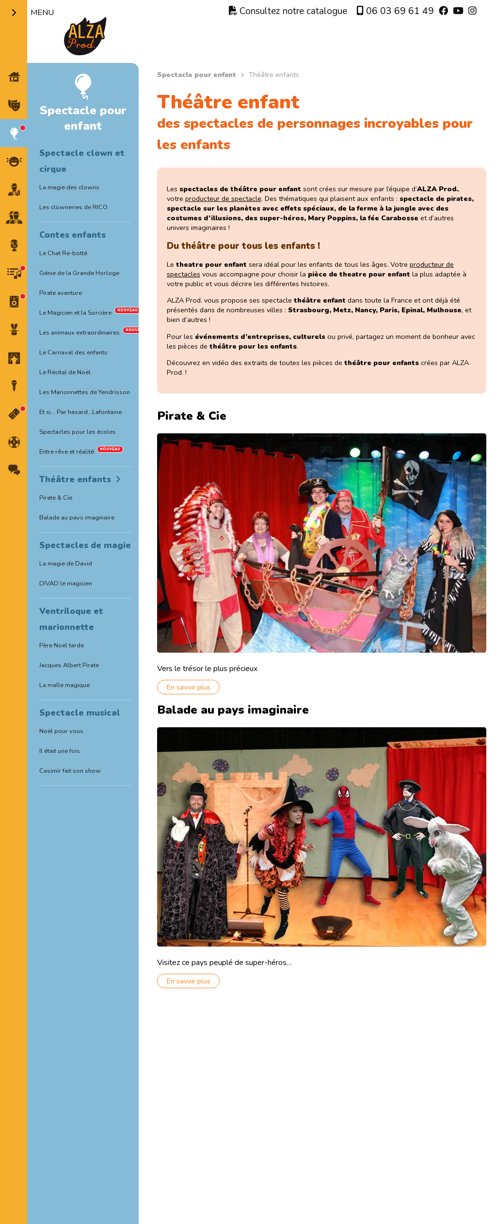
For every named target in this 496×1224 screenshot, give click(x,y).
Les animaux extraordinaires (79, 332)
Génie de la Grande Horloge (79, 273)
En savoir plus (193, 683)
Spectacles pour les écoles (77, 432)
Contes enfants (72, 235)
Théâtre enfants (75, 479)
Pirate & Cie (55, 497)
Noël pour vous (61, 731)
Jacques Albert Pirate (69, 665)
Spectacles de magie (85, 545)
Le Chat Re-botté (63, 253)
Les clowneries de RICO (73, 207)
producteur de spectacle (228, 198)
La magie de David (65, 563)
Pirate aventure (60, 293)
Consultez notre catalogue (288, 11)
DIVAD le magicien (65, 583)
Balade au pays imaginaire (76, 517)
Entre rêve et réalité (66, 451)
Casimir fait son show (70, 770)
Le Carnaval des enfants (73, 352)
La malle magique (64, 685)
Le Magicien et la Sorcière (75, 312)
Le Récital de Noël (65, 372)
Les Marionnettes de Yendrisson (84, 392)
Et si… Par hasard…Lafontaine (80, 412)
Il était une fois (59, 751)
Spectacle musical (79, 713)
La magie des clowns (69, 187)
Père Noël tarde (61, 645)
